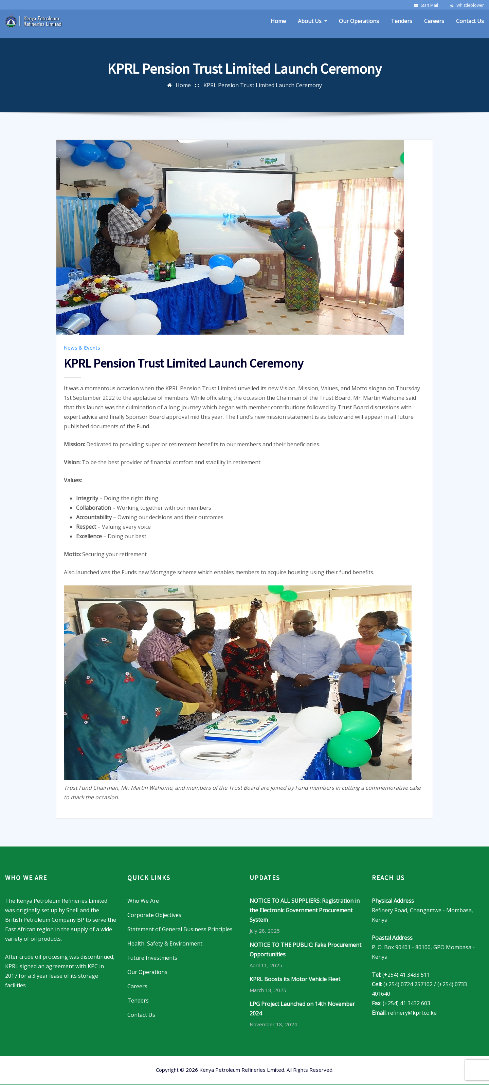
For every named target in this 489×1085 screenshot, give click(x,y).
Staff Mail (429, 5)
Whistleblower (470, 5)
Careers (434, 21)
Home (278, 21)
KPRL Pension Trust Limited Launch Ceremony (262, 85)
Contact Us (470, 21)
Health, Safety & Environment (164, 943)
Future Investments (152, 957)
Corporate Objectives (154, 915)
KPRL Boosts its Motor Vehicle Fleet (295, 979)
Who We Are (143, 900)
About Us (312, 21)
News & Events (82, 347)
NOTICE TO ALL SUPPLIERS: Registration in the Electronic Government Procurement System (305, 910)
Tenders (401, 21)
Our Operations (359, 21)
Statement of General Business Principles (180, 929)
